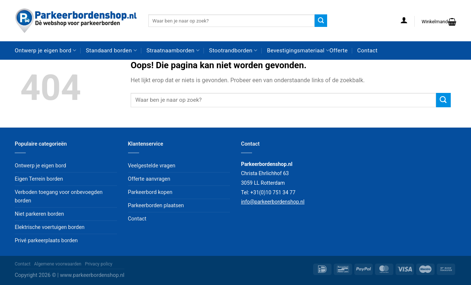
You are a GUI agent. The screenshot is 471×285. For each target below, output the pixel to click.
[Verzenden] (321, 20)
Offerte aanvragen (149, 179)
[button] (404, 20)
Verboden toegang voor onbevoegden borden (59, 196)
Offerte (338, 50)
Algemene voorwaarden (58, 264)
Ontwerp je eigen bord (45, 50)
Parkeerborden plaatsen (156, 205)
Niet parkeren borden (39, 214)
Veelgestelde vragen (152, 166)
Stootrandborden (233, 50)
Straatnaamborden (172, 50)
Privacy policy (99, 264)
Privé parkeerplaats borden (46, 240)
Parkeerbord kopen (150, 192)
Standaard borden (111, 50)
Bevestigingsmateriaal (298, 50)
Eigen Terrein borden (39, 179)
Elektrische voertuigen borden (50, 227)
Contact (367, 50)
